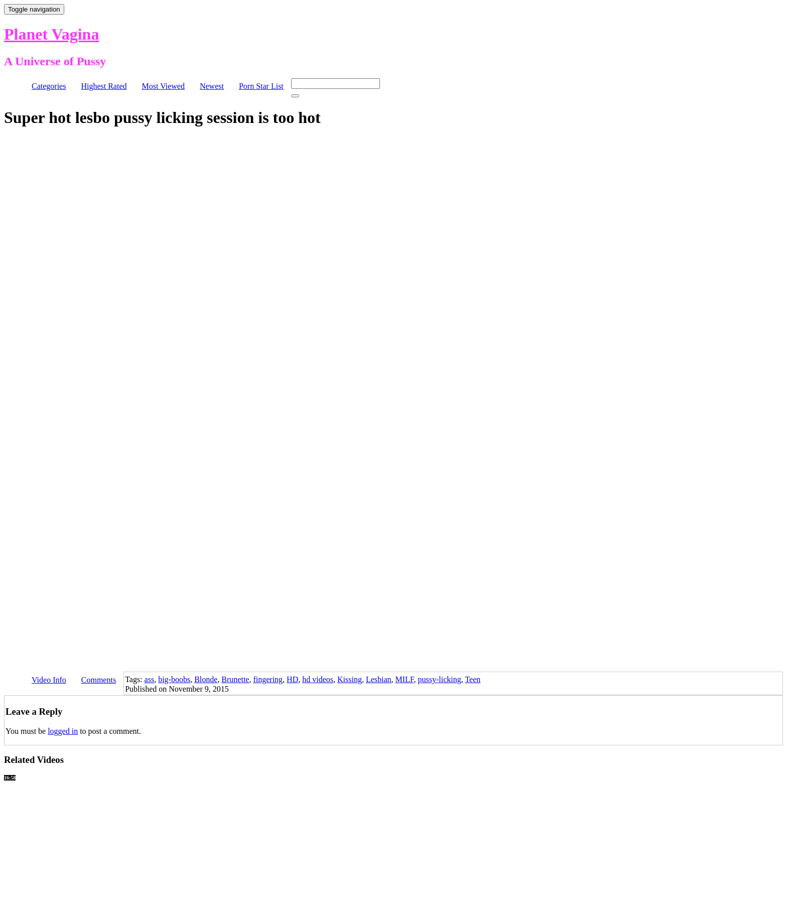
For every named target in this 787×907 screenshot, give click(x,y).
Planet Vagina (51, 34)
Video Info (49, 680)
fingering (268, 679)
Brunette (235, 679)
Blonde (205, 679)
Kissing (349, 679)
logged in (63, 731)
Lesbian (378, 679)
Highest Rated (103, 86)
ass (150, 679)
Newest (212, 86)
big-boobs (174, 679)
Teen (472, 679)
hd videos (317, 679)
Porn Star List (261, 86)
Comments (98, 680)
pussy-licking (439, 679)
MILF (405, 679)
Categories (49, 86)
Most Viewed (163, 86)
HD (292, 679)
